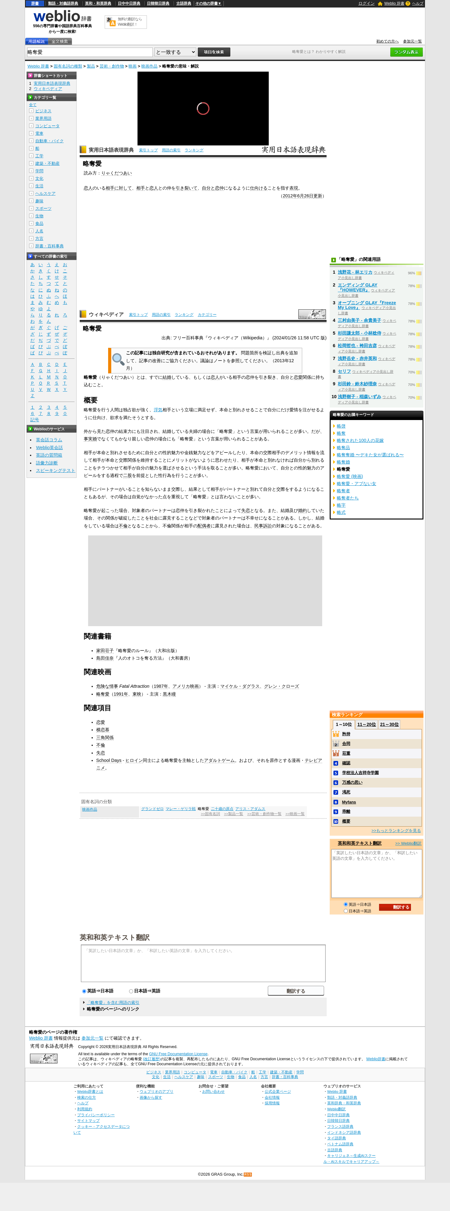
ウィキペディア (106, 314)
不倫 (123, 525)
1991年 (121, 694)
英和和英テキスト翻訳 (115, 937)
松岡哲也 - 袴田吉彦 (357, 345)
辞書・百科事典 (49, 246)
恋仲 (219, 187)
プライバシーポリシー (96, 1115)
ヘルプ (417, 3)
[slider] (203, 131)
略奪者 (343, 490)
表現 (293, 187)
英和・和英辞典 (98, 3)
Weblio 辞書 (394, 3)
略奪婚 (343, 461)
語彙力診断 (47, 462)
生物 (39, 216)
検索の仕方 (86, 1097)
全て (33, 105)
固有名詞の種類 (68, 66)
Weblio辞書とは (90, 1091)
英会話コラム (49, 439)
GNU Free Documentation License (178, 1054)
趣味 (39, 201)
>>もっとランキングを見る (396, 830)
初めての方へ (387, 41)
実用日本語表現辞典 (111, 150)
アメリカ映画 (185, 686)
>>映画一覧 (294, 814)
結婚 (166, 377)
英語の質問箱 (49, 455)
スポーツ (43, 208)
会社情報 (272, 1097)
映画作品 (149, 66)
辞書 (35, 3)
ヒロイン (134, 760)
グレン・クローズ (281, 686)
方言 (39, 238)
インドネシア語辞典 (344, 1132)
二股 (127, 475)
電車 (39, 133)
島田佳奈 (105, 658)
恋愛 (298, 377)
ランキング (194, 150)
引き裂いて (187, 187)
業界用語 (43, 118)
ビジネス (43, 111)
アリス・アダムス (250, 809)
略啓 (341, 425)
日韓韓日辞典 (158, 3)
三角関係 (105, 737)
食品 (39, 223)
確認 (346, 763)
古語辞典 (183, 3)
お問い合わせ (213, 1091)
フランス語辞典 (340, 1126)
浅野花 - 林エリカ (355, 272)
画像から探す (151, 1097)
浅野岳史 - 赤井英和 (357, 358)
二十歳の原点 (222, 809)
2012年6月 (293, 195)
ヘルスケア (45, 193)
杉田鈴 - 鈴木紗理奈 (357, 383)
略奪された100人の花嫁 (360, 440)
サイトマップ (88, 1120)
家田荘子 (105, 650)
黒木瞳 (169, 694)
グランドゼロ (152, 809)
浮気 (158, 409)
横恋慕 (102, 729)
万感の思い (352, 782)
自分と (208, 187)
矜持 (346, 734)
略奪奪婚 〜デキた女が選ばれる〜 (370, 454)
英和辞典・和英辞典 (344, 1103)
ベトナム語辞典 (340, 1144)
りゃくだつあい (116, 172)
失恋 (245, 510)
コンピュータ (47, 126)
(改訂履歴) (151, 1059)
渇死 (346, 792)
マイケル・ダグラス (240, 686)
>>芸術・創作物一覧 (264, 814)
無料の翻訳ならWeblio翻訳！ (130, 22)
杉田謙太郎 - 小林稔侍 (359, 333)
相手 (110, 187)
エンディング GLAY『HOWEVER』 (358, 287)
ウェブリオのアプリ (156, 1091)
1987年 (161, 686)
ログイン (366, 3)
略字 (341, 505)
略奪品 (343, 447)
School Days (109, 760)
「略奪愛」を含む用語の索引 (113, 1002)
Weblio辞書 (375, 1059)
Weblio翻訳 (336, 1109)
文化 (39, 178)
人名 (39, 231)
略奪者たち (348, 497)
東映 (136, 694)
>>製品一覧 (233, 814)
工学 (39, 156)
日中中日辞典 (129, 3)
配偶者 (204, 525)
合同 (346, 743)
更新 (317, 195)
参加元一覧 (412, 41)
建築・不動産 (47, 163)
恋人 (88, 187)
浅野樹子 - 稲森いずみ (359, 396)
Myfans (349, 802)
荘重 (346, 753)
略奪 (341, 433)
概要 (346, 821)
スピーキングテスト (55, 470)
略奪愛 (102, 694)
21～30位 (389, 724)
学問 (39, 171)
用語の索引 (171, 150)
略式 (341, 512)
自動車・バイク (49, 141)
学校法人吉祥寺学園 (360, 772)
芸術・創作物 (112, 66)
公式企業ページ (278, 1091)
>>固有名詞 (210, 814)
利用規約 (84, 1109)
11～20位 (367, 724)
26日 (308, 195)
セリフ (344, 371)
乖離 (346, 811)
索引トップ (148, 150)
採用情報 (272, 1103)
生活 (39, 186)
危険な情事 (107, 686)
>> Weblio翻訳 (408, 843)
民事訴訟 (263, 525)
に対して (123, 187)
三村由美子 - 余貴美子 (359, 320)
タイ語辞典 (336, 1138)
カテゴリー (207, 314)
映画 (132, 66)
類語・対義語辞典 (63, 3)
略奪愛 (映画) (350, 476)
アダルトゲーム (219, 760)
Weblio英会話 (49, 447)
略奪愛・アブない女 (356, 483)
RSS (248, 1174)
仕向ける (259, 187)
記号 (34, 420)
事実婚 (90, 438)
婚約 (302, 510)
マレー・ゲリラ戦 (181, 809)
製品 (91, 66)
